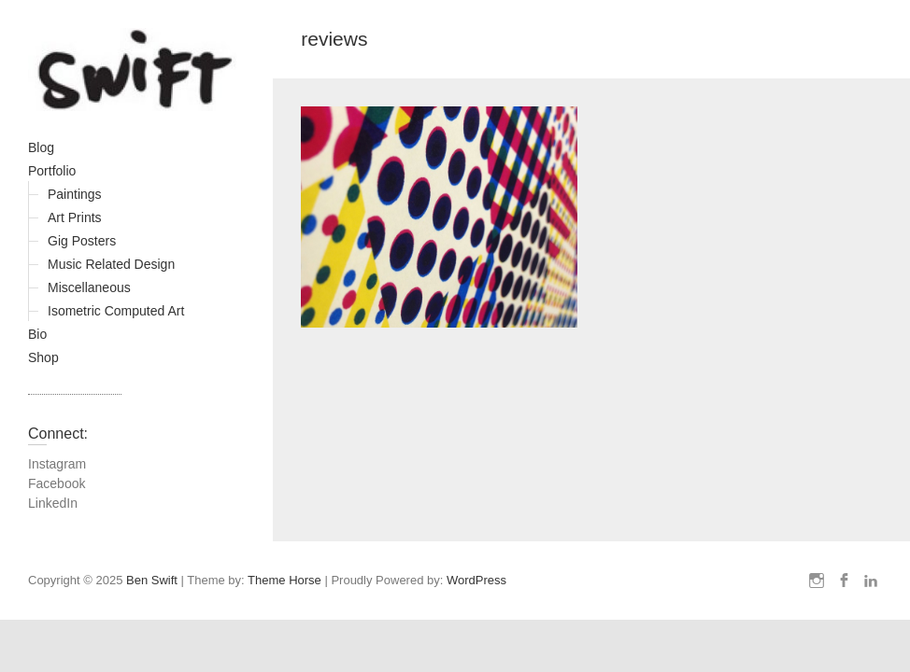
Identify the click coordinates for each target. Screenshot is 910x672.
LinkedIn (53, 503)
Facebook (56, 483)
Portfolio (52, 170)
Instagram (57, 463)
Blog (41, 147)
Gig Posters (82, 240)
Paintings (75, 194)
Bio (37, 334)
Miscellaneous (89, 287)
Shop (43, 357)
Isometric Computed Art (116, 310)
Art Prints (75, 217)
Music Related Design (111, 264)
